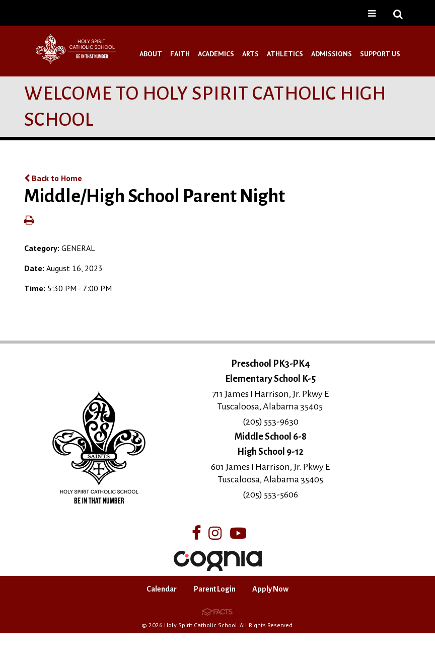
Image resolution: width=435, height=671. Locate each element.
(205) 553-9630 (271, 421)
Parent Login (215, 589)
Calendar (162, 589)
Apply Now (270, 589)
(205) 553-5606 (270, 494)
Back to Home (53, 178)
